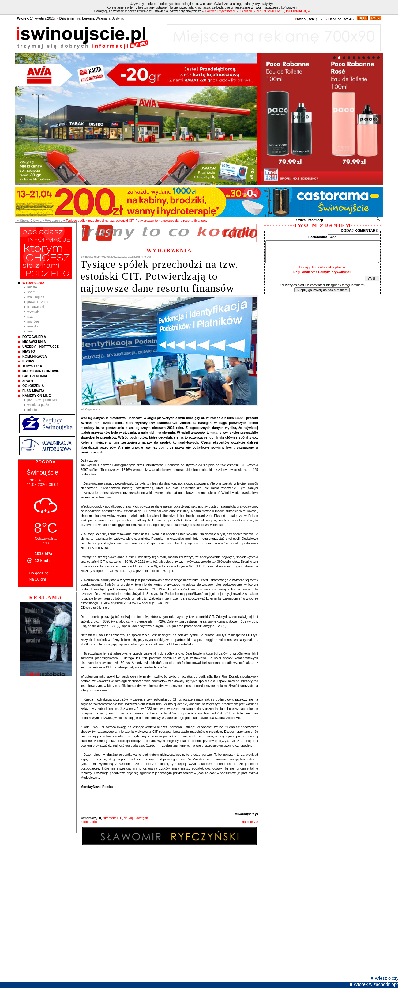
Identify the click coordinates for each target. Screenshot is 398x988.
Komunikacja (34, 356)
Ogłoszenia (33, 386)
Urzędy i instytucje (40, 346)
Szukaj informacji (309, 220)
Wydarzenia (33, 283)
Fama (31, 331)
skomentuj (110, 818)
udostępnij (141, 818)
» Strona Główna (29, 220)
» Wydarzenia (52, 220)
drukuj (128, 818)
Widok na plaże (38, 405)
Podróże (33, 321)
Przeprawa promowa (42, 400)
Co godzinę (39, 573)
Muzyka (33, 326)
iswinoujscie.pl (246, 814)
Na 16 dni (37, 579)
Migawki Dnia (34, 341)
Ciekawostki (35, 307)
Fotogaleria (34, 337)
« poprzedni (89, 821)
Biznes (28, 361)
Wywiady (33, 311)
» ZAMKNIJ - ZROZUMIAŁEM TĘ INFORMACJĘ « (273, 11)
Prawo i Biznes (37, 302)
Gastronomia (34, 376)
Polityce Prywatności (220, 11)
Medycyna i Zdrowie (40, 371)
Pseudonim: (317, 237)
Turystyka (32, 366)
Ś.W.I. (31, 316)
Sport (31, 292)
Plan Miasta (33, 390)
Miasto (32, 287)
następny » (250, 821)
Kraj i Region (35, 297)
